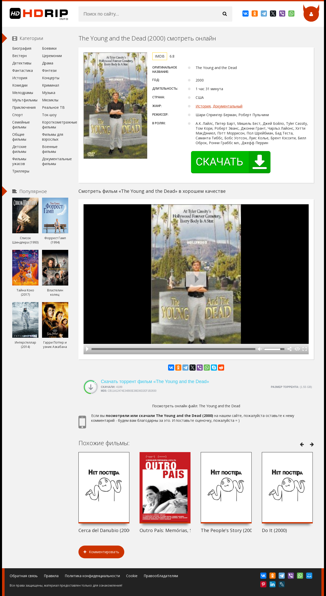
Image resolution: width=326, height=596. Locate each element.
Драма (47, 63)
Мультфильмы (24, 100)
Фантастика (22, 70)
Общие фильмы (19, 137)
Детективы (21, 63)
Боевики (49, 48)
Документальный (227, 106)
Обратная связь (24, 575)
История (203, 106)
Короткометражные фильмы (55, 124)
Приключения (24, 107)
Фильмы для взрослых (52, 137)
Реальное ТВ (53, 107)
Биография (21, 48)
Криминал (50, 85)
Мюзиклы (50, 100)
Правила (51, 575)
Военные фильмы (50, 149)
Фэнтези (49, 70)
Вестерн (19, 55)
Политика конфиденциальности (92, 575)
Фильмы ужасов (19, 161)
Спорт (17, 114)
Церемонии (52, 55)
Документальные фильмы (55, 161)
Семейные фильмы (21, 124)
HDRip (35, 14)
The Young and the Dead (219, 405)
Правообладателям (161, 575)
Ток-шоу (49, 114)
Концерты (50, 77)
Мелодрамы (22, 92)
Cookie (132, 575)
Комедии (20, 85)
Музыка (48, 92)
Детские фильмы (19, 149)
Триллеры (20, 171)
